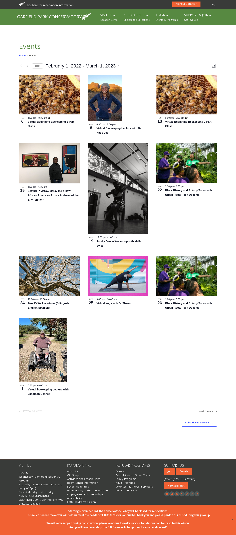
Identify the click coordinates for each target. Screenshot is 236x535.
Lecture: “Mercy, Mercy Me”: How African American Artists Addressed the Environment (53, 195)
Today (37, 66)
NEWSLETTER (175, 485)
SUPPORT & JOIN (197, 17)
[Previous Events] (21, 66)
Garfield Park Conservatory (49, 17)
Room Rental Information (82, 482)
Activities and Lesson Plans (83, 478)
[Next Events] (28, 66)
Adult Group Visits (127, 490)
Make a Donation (187, 4)
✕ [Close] (232, 519)
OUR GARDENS (137, 17)
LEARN (167, 17)
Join (169, 471)
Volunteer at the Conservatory (134, 486)
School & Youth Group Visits (133, 475)
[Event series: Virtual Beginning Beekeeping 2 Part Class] (49, 117)
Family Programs (126, 478)
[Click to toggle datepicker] (82, 66)
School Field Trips (78, 486)
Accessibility (74, 498)
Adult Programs (125, 482)
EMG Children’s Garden (81, 502)
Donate (183, 471)
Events (22, 55)
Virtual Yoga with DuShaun (113, 303)
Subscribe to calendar (197, 422)
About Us (72, 471)
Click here (32, 5)
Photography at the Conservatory (88, 490)
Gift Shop (73, 475)
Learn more (42, 495)
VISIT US (109, 17)
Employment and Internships (85, 494)
